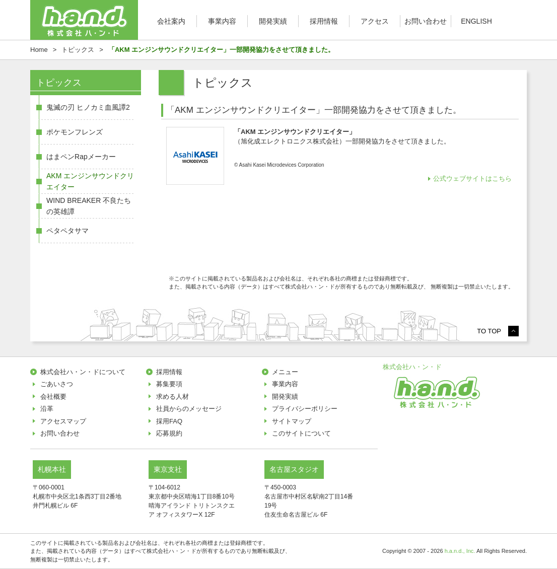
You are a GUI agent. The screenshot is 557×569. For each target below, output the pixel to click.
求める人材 (172, 396)
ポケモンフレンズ (74, 132)
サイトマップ (291, 421)
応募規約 (169, 433)
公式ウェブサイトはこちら (473, 178)
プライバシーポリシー (304, 408)
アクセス (375, 21)
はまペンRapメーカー (81, 157)
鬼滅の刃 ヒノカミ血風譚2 (88, 107)
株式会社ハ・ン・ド (412, 367)
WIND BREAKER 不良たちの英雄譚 (88, 205)
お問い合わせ (425, 21)
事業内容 (222, 21)
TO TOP (489, 331)
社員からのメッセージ (189, 408)
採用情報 (324, 21)
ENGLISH (476, 21)
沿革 (46, 408)
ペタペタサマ (67, 231)
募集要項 (169, 384)
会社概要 (53, 396)
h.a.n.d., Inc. (460, 551)
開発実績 (273, 21)
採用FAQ (169, 421)
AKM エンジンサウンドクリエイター (90, 181)
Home (39, 49)
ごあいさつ (56, 384)
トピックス (77, 49)
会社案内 (171, 21)
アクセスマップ (63, 421)
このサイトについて (301, 433)
